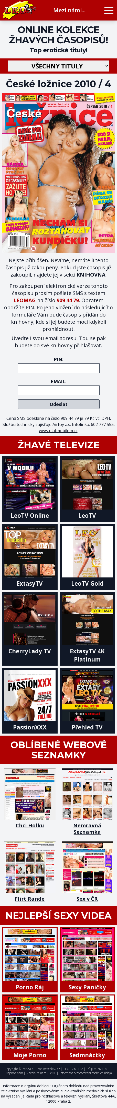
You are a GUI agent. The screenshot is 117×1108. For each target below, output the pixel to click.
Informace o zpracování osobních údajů (86, 1073)
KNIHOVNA (91, 274)
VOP (53, 1073)
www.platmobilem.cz (58, 430)
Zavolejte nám (36, 1073)
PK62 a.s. (28, 1069)
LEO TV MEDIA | (74, 1069)
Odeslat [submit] (59, 404)
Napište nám (14, 1073)
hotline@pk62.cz (48, 1069)
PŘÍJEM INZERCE (98, 1069)
